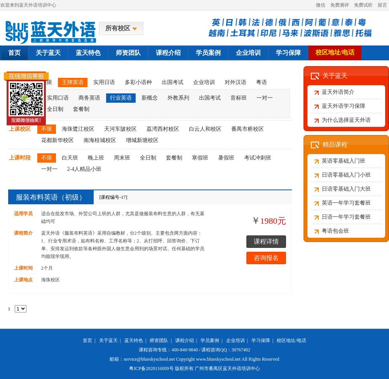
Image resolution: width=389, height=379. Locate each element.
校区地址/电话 (335, 52)
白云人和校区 (205, 129)
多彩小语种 (138, 82)
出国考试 (172, 82)
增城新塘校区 (142, 140)
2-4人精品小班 (84, 169)
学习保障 (288, 52)
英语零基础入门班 (343, 161)
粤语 (261, 82)
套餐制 (81, 109)
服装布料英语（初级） (51, 197)
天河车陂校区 (120, 129)
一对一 (264, 98)
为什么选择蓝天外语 (346, 120)
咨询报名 (266, 257)
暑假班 (226, 158)
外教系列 (178, 98)
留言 (382, 5)
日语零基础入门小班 (346, 175)
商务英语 (89, 98)
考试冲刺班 (257, 158)
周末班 (122, 158)
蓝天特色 (88, 52)
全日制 (148, 158)
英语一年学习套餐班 (346, 203)
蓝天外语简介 (338, 92)
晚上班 (96, 158)
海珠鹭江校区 (78, 129)
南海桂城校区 (100, 140)
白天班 (70, 158)
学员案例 (208, 52)
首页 (14, 52)
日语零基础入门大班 (346, 189)
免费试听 (363, 5)
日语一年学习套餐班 (346, 217)
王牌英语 (73, 82)
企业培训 (248, 52)
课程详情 (266, 241)
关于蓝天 (48, 52)
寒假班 (200, 158)
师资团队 (128, 52)
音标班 (238, 98)
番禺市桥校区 (247, 129)
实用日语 (104, 82)
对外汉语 (235, 82)
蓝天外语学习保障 (343, 106)
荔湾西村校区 (163, 129)
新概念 (149, 98)
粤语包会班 (335, 231)
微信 (320, 5)
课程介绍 (168, 52)
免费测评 (339, 5)
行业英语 (121, 98)
